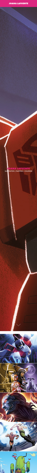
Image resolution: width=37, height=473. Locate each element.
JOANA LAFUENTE (18, 3)
